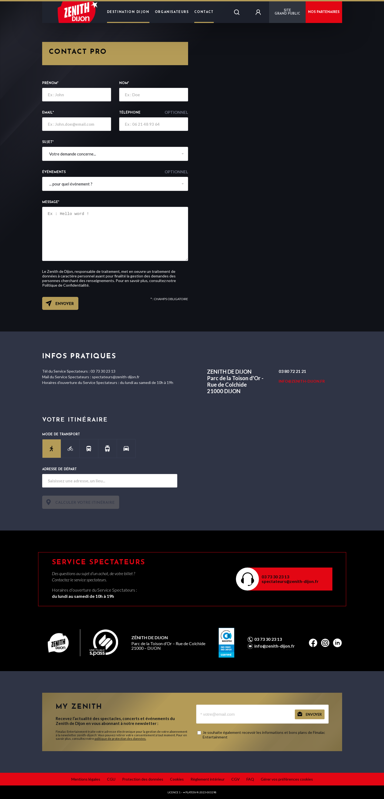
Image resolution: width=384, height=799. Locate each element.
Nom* (124, 83)
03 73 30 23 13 (275, 576)
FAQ (250, 779)
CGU (111, 779)
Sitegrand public (287, 12)
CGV (235, 779)
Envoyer (64, 304)
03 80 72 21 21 (292, 371)
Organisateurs (172, 12)
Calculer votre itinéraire (85, 503)
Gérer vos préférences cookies (287, 779)
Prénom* (50, 83)
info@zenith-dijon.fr (274, 646)
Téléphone (153, 112)
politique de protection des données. (120, 738)
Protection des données (142, 779)
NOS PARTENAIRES (323, 12)
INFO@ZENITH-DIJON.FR (302, 381)
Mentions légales (85, 779)
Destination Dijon (128, 12)
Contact (204, 12)
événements (115, 172)
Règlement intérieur (208, 779)
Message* (50, 202)
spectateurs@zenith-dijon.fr (290, 581)
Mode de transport (61, 434)
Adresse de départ (59, 469)
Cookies (177, 779)
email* (48, 112)
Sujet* (48, 142)
